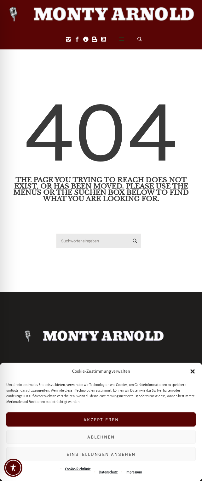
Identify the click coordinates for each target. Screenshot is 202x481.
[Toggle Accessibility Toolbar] (13, 467)
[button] (192, 371)
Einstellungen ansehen (101, 454)
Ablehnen (101, 437)
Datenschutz (108, 472)
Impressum (133, 472)
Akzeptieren (101, 419)
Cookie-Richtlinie (78, 469)
